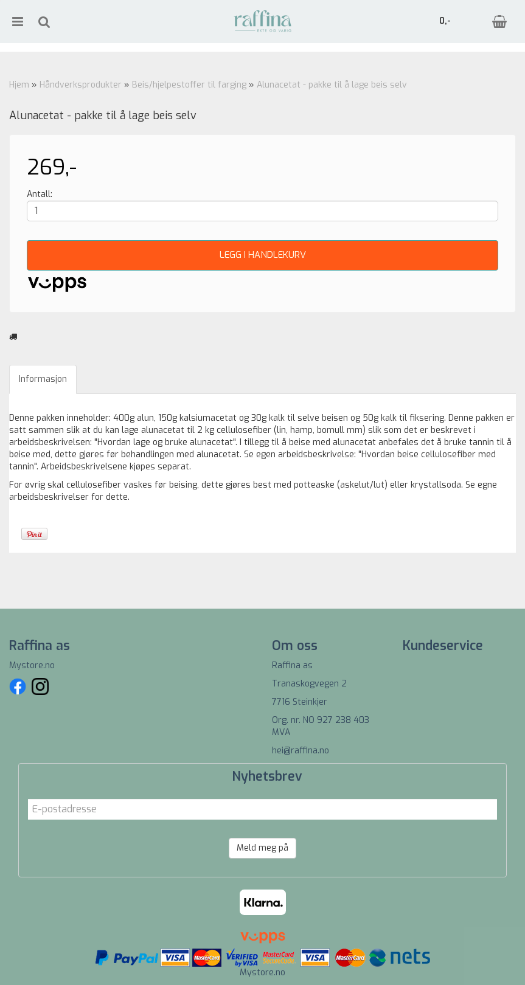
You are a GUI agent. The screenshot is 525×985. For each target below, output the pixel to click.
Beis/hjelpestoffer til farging (189, 85)
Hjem (19, 85)
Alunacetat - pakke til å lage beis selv (332, 85)
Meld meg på (262, 848)
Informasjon (43, 379)
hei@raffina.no (300, 750)
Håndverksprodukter (81, 85)
